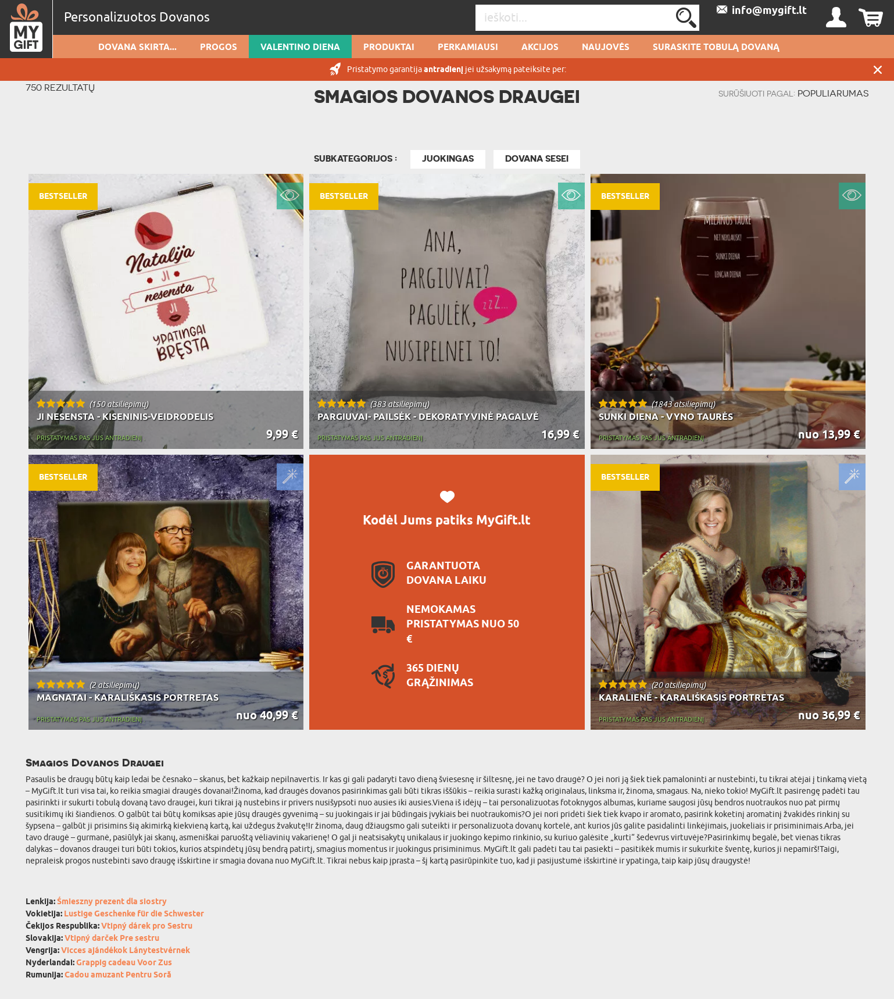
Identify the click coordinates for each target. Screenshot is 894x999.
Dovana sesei (536, 159)
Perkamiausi (468, 47)
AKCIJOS (540, 47)
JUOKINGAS (448, 159)
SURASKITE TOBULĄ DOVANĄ (716, 47)
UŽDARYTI (877, 69)
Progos (218, 47)
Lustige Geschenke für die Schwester (134, 914)
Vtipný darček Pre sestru (112, 938)
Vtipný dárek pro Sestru (146, 926)
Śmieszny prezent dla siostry (112, 902)
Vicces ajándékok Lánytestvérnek (125, 951)
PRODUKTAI (388, 47)
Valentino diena (300, 47)
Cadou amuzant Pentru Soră (118, 975)
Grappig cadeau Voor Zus (124, 963)
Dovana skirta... (137, 47)
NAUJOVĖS (606, 47)
